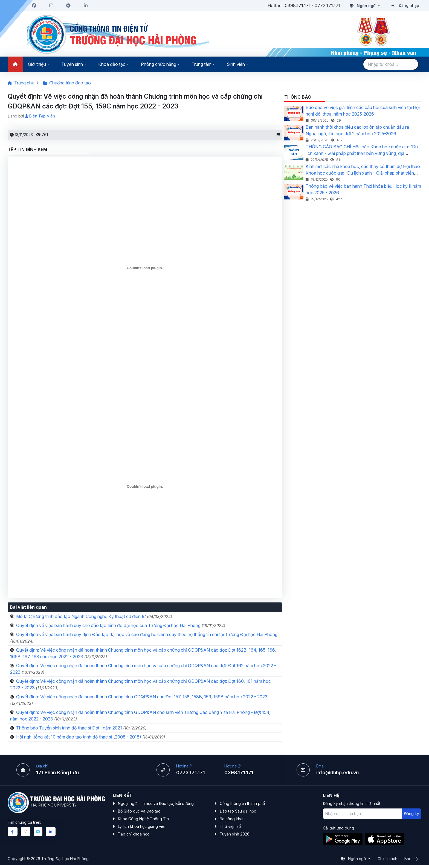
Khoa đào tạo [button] (112, 64)
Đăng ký (411, 813)
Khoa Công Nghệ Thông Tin (143, 818)
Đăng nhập (405, 5)
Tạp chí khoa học (133, 834)
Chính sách (387, 858)
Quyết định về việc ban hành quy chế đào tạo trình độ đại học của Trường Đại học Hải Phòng (108, 625)
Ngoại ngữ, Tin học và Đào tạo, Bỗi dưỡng (156, 803)
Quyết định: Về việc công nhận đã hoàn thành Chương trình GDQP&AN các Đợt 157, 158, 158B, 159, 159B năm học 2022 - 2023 (142, 696)
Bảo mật (411, 858)
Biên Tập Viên (40, 116)
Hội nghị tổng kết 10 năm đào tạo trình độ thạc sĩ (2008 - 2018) (78, 737)
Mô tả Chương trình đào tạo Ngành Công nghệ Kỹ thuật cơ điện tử (81, 616)
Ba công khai (231, 818)
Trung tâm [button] (201, 64)
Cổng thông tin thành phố (242, 803)
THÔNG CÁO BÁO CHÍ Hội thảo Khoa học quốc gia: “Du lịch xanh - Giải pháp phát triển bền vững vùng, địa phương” (362, 153)
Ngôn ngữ (363, 5)
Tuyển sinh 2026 (235, 834)
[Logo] (118, 34)
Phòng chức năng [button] (158, 64)
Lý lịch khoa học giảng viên (142, 826)
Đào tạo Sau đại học (238, 811)
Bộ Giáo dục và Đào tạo (139, 811)
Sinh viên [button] (236, 64)
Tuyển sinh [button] (72, 64)
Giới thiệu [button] (37, 64)
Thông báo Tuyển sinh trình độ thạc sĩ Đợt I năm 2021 (69, 728)
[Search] (390, 64)
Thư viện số (230, 826)
